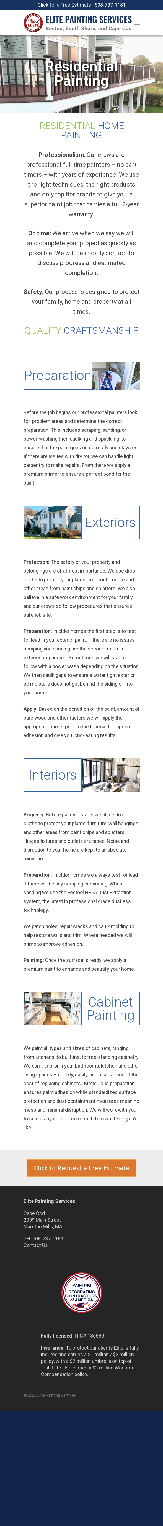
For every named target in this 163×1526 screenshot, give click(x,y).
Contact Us (36, 1245)
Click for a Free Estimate (64, 5)
